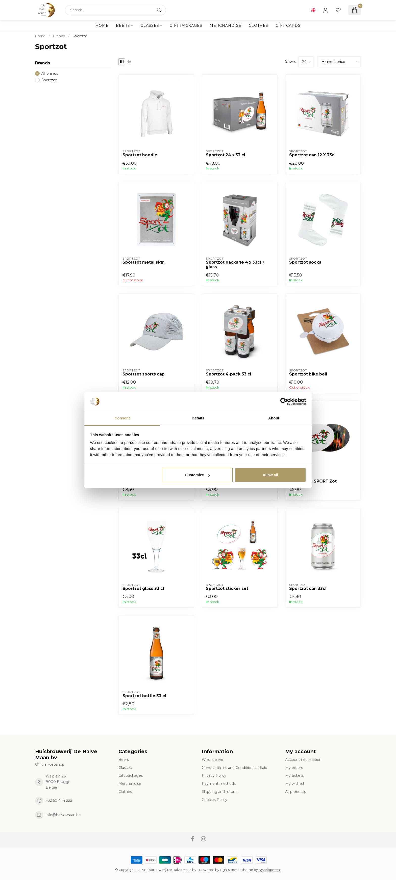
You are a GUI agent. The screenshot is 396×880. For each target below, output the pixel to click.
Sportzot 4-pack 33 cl (228, 374)
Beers (123, 25)
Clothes (258, 25)
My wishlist (294, 783)
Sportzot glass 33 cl (143, 588)
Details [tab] (198, 418)
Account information (303, 759)
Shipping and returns (220, 791)
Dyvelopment (270, 870)
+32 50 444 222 (59, 800)
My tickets (294, 775)
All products (295, 791)
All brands (49, 74)
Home (102, 25)
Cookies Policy (214, 799)
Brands (59, 36)
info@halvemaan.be (63, 815)
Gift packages (185, 25)
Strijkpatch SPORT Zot (313, 481)
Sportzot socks (305, 262)
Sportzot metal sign (143, 262)
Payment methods (219, 783)
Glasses (149, 25)
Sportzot (79, 36)
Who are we (212, 759)
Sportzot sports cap (143, 374)
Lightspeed (229, 870)
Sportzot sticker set (227, 588)
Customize (197, 475)
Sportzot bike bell (308, 374)
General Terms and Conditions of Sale (234, 767)
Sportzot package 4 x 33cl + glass (235, 264)
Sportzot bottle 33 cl (144, 696)
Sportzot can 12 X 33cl (312, 155)
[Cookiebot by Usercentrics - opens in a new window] (284, 401)
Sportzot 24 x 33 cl (225, 155)
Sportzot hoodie (139, 155)
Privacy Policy (214, 775)
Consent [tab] (122, 418)
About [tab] (273, 418)
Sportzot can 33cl (308, 588)
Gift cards (288, 25)
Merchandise (225, 25)
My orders (294, 767)
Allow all (270, 475)
